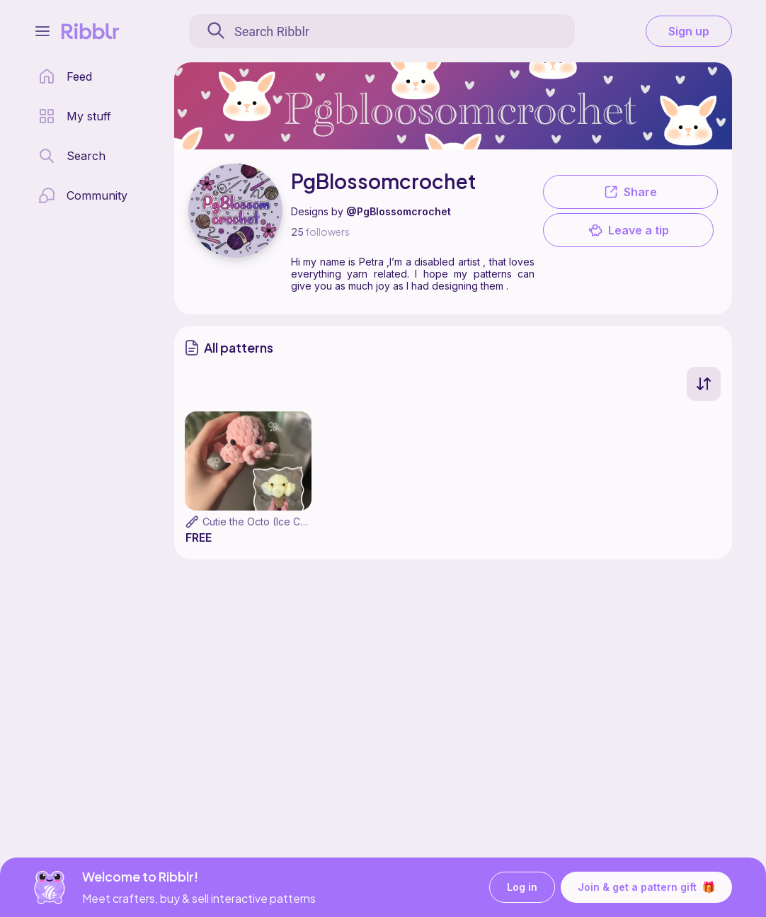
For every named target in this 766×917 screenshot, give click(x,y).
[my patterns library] (74, 116)
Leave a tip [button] (628, 230)
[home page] (65, 76)
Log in (522, 888)
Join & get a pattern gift (646, 887)
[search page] (71, 155)
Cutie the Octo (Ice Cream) (265, 522)
